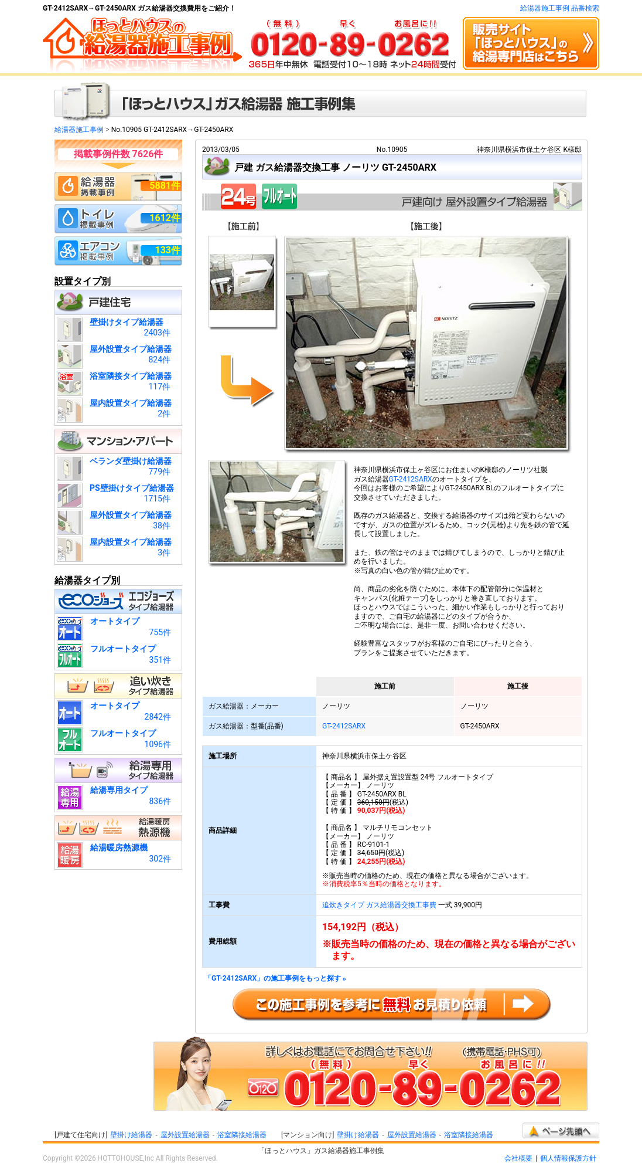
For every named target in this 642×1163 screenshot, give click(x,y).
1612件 (164, 217)
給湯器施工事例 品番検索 (559, 8)
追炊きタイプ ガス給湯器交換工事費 (379, 905)
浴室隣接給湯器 (242, 1135)
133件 (167, 250)
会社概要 (518, 1158)
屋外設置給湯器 (185, 1135)
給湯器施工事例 (79, 130)
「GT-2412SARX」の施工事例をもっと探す (275, 978)
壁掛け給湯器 (131, 1135)
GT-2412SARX (410, 479)
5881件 (164, 185)
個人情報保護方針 (568, 1158)
